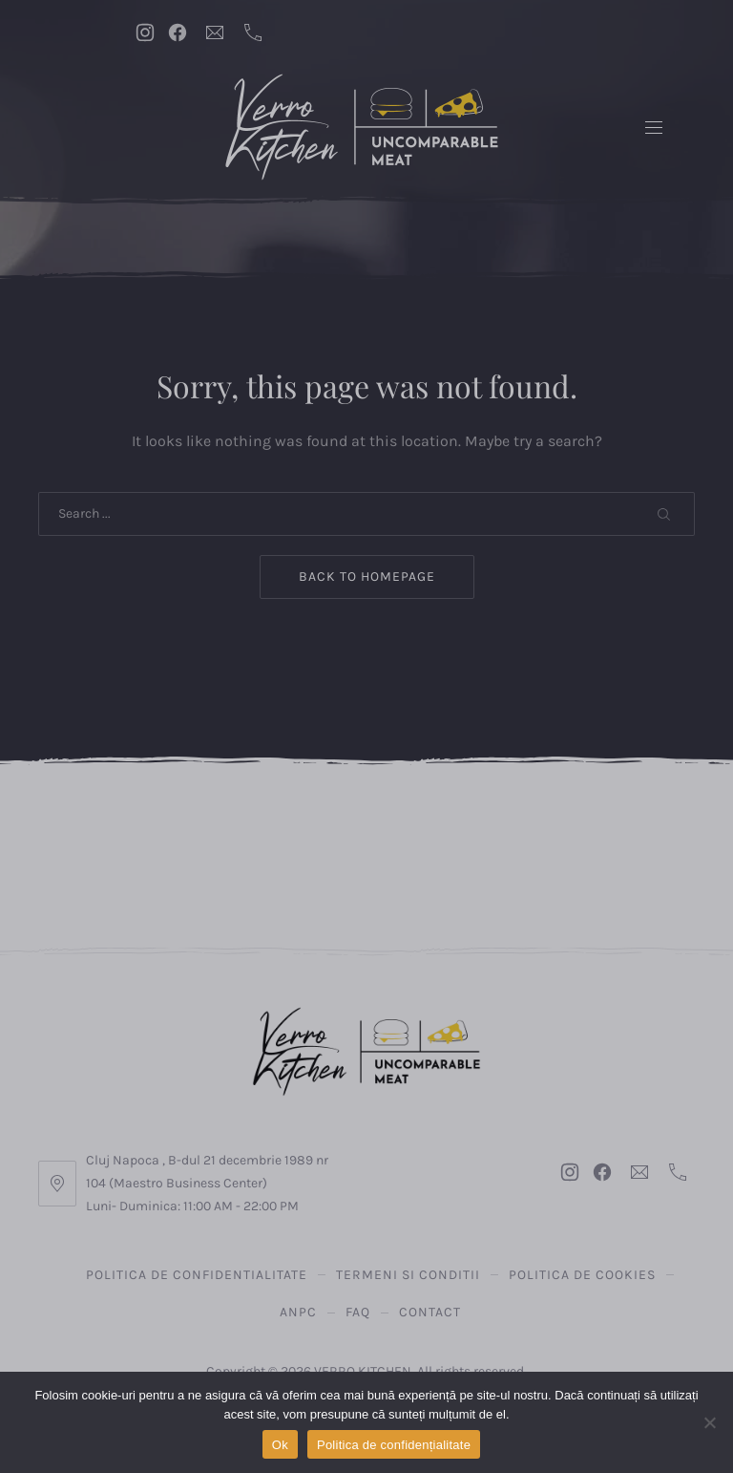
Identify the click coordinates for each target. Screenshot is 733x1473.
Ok (280, 1445)
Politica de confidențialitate (394, 1445)
